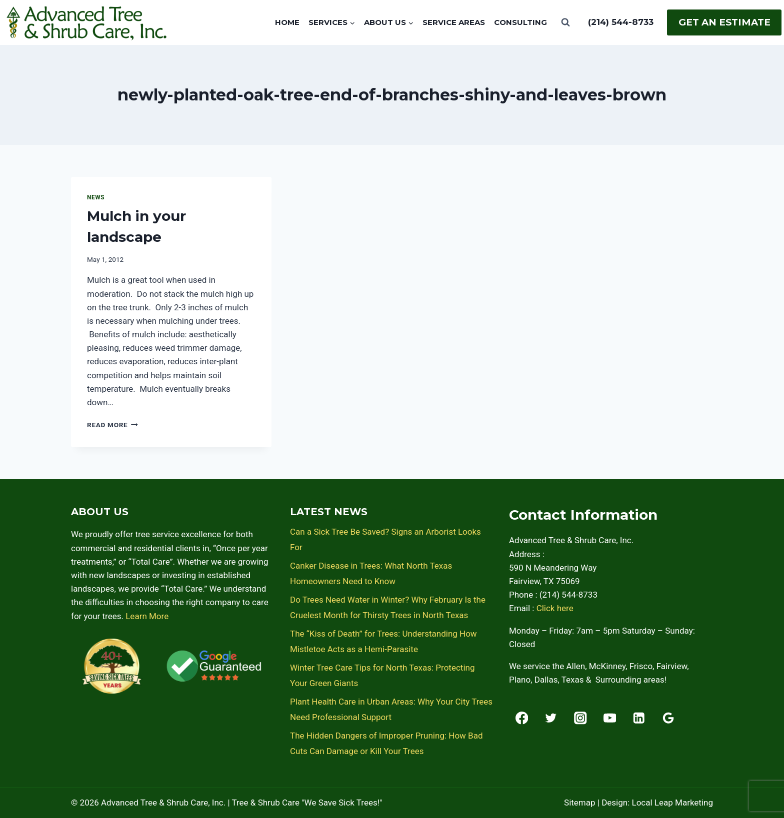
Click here (555, 608)
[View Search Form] (565, 22)
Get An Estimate (724, 22)
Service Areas (453, 22)
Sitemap (580, 803)
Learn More (147, 616)
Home (287, 22)
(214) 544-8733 (621, 22)
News (95, 197)
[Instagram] (580, 718)
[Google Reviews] (668, 718)
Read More (112, 425)
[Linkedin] (639, 718)
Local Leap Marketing (672, 803)
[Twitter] (551, 718)
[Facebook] (521, 718)
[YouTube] (609, 718)
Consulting (520, 22)
